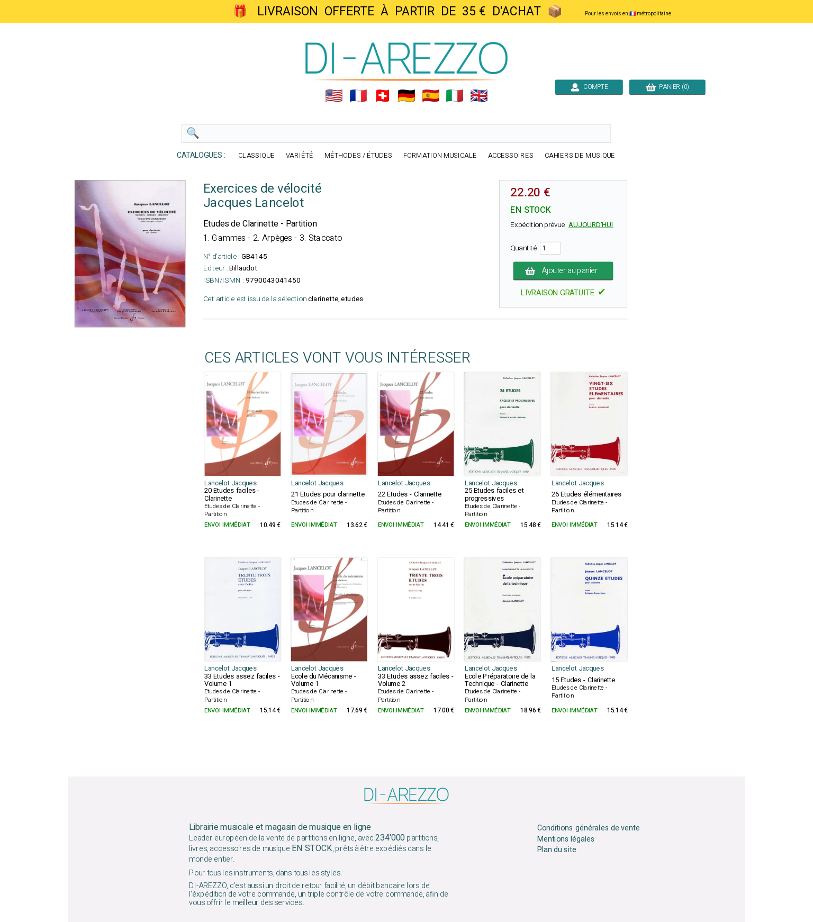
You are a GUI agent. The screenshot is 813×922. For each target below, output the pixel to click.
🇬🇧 (479, 95)
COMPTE (589, 87)
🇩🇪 (406, 95)
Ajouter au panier (563, 271)
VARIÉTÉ (299, 156)
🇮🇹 (455, 95)
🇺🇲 (334, 95)
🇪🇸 (431, 95)
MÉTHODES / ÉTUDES (358, 156)
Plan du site (556, 850)
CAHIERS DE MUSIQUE (580, 156)
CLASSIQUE (256, 156)
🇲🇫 (358, 95)
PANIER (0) (667, 87)
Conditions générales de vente (588, 828)
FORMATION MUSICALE (440, 156)
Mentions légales (566, 839)
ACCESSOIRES (511, 156)
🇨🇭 (383, 95)
